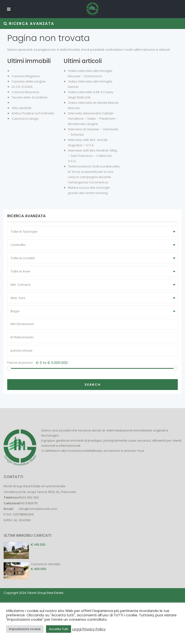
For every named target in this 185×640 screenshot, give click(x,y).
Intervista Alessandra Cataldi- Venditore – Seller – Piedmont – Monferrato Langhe (93, 118)
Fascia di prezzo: (20, 362)
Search (93, 384)
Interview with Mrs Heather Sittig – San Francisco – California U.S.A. (92, 155)
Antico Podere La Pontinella (33, 113)
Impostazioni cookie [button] (25, 629)
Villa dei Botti (21, 108)
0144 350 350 (29, 497)
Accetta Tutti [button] (58, 629)
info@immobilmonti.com (38, 509)
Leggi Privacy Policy (89, 629)
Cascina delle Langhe (29, 81)
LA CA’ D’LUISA (22, 86)
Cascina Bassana (25, 92)
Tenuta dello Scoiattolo (30, 97)
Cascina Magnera (26, 76)
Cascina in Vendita (45, 564)
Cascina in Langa (25, 118)
